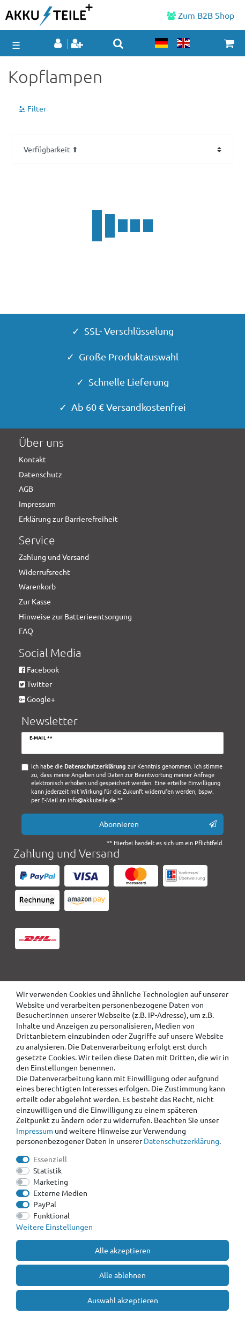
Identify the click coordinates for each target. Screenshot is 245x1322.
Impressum (34, 1130)
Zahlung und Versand (54, 557)
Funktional (51, 1215)
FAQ (26, 631)
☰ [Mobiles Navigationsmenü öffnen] (16, 44)
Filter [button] (32, 109)
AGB (26, 488)
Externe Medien (60, 1193)
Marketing (50, 1181)
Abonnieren (158, 824)
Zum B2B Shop (200, 15)
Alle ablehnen (122, 1275)
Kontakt (32, 459)
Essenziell (50, 1159)
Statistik (47, 1170)
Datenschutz (40, 474)
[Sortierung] (122, 149)
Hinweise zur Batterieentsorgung (75, 616)
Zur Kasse (35, 601)
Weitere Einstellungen (54, 1226)
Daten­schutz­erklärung (181, 1141)
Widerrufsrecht (44, 572)
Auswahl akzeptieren (122, 1300)
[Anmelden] (59, 44)
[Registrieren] (78, 44)
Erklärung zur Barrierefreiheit (68, 518)
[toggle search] (118, 43)
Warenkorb (37, 586)
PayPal (44, 1204)
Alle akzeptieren (123, 1250)
